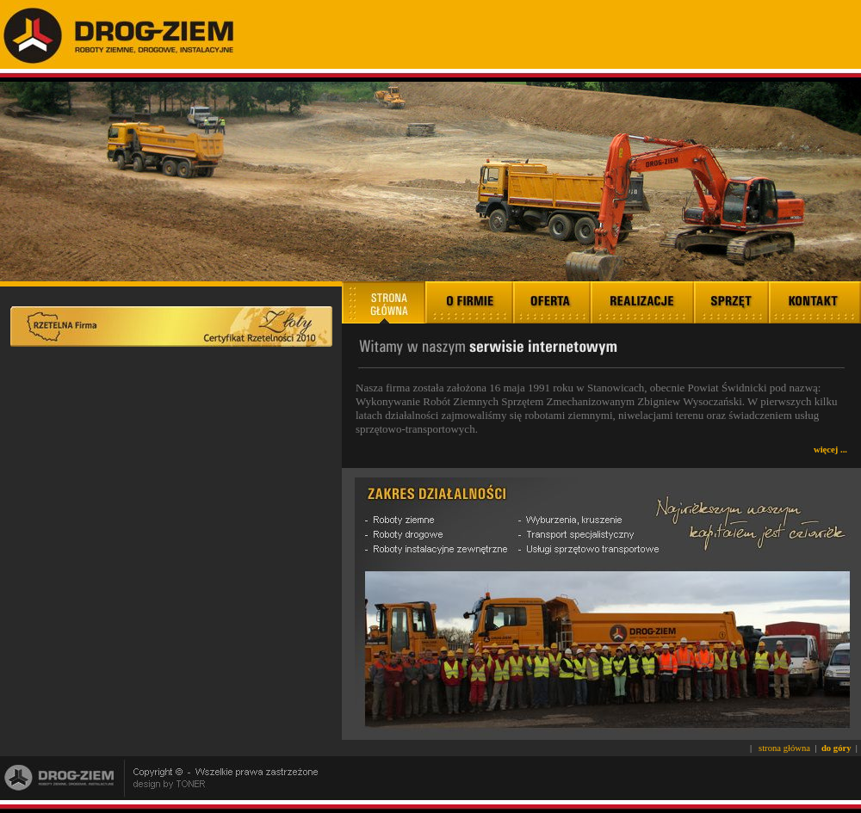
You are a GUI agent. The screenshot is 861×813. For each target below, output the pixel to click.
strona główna (784, 748)
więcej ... (830, 449)
